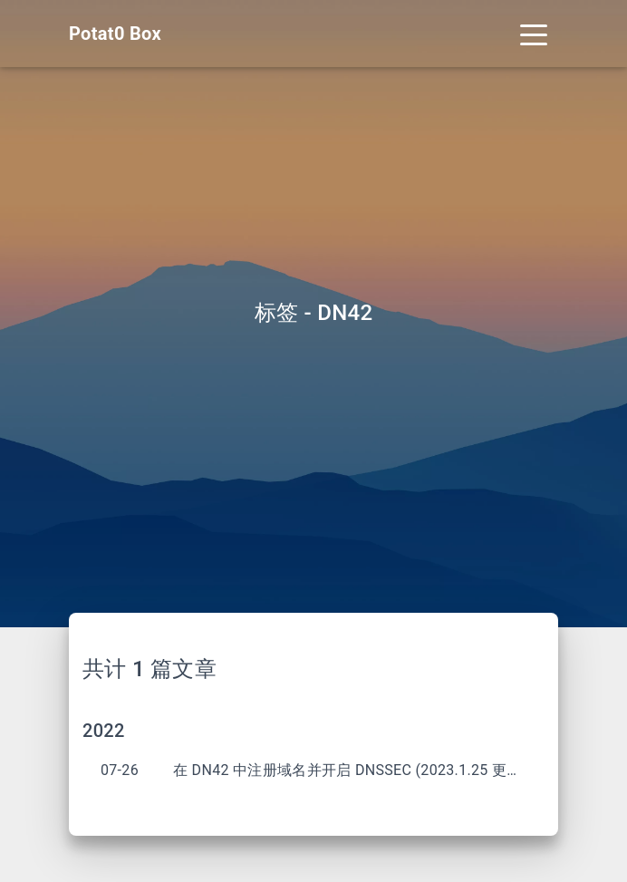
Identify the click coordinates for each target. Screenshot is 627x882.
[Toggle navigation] (533, 33)
